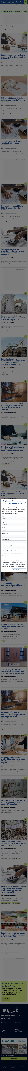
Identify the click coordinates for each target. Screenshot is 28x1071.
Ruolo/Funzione (6, 539)
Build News (6, 553)
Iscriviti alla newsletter (19, 569)
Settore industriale (7, 545)
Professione (5, 533)
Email (3, 527)
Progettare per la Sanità (10, 555)
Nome (3, 516)
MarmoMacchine (17, 553)
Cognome (4, 522)
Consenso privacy (8, 558)
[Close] (26, 502)
